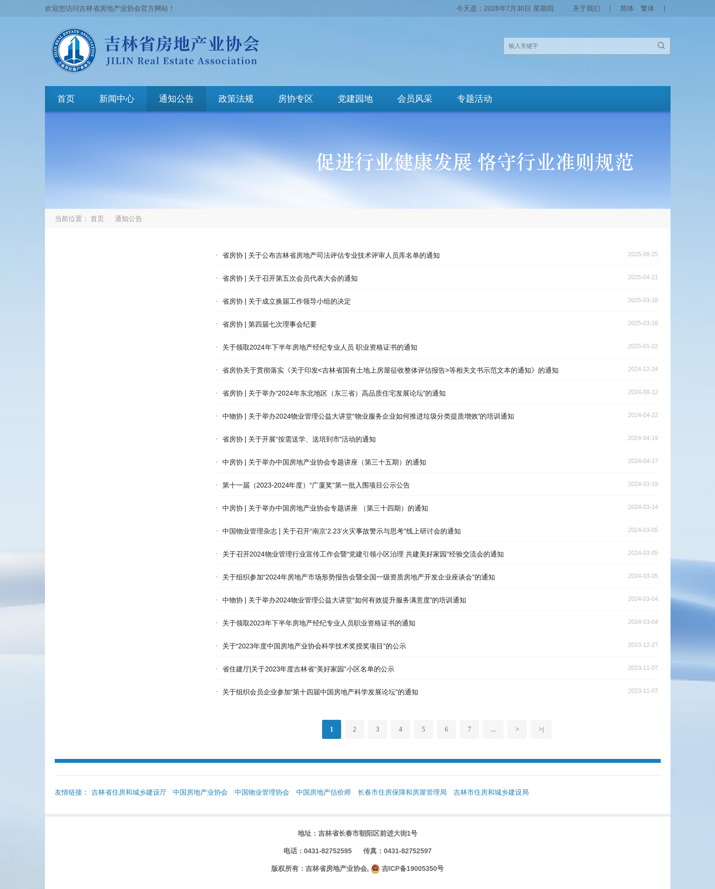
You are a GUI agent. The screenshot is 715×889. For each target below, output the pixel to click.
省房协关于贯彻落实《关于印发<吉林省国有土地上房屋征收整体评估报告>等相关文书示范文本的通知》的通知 (390, 370)
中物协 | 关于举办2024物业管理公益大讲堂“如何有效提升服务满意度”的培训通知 (344, 600)
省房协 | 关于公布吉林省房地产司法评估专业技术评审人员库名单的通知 (331, 255)
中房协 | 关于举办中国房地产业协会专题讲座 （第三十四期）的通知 (325, 508)
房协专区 (295, 99)
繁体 (647, 8)
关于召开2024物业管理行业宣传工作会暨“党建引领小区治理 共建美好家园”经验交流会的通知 (363, 554)
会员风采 (415, 99)
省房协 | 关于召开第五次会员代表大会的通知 (290, 278)
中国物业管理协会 (262, 792)
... (493, 729)
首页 (66, 99)
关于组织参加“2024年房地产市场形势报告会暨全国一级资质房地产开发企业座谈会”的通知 (358, 577)
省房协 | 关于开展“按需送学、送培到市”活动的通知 (299, 439)
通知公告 (176, 99)
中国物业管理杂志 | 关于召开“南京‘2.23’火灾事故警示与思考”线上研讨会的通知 (341, 531)
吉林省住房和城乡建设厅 (129, 792)
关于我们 (586, 8)
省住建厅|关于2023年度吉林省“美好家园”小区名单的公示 (308, 669)
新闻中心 (116, 99)
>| (541, 729)
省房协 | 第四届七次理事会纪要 (269, 324)
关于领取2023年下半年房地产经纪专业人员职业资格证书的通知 (318, 623)
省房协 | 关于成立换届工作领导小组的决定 (286, 301)
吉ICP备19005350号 (413, 868)
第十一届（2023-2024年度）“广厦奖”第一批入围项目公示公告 (316, 485)
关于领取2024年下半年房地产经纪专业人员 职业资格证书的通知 (319, 347)
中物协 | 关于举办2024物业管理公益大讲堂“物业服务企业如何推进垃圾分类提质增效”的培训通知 (368, 416)
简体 (627, 8)
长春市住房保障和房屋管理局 (402, 792)
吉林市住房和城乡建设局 (491, 792)
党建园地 (355, 99)
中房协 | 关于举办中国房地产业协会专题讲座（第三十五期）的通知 (324, 462)
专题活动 (474, 99)
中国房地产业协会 (200, 792)
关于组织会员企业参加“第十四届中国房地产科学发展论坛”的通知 (320, 692)
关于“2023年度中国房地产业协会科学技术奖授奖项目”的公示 (314, 646)
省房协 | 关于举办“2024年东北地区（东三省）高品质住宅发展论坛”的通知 (334, 393)
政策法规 (236, 99)
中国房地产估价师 (323, 792)
